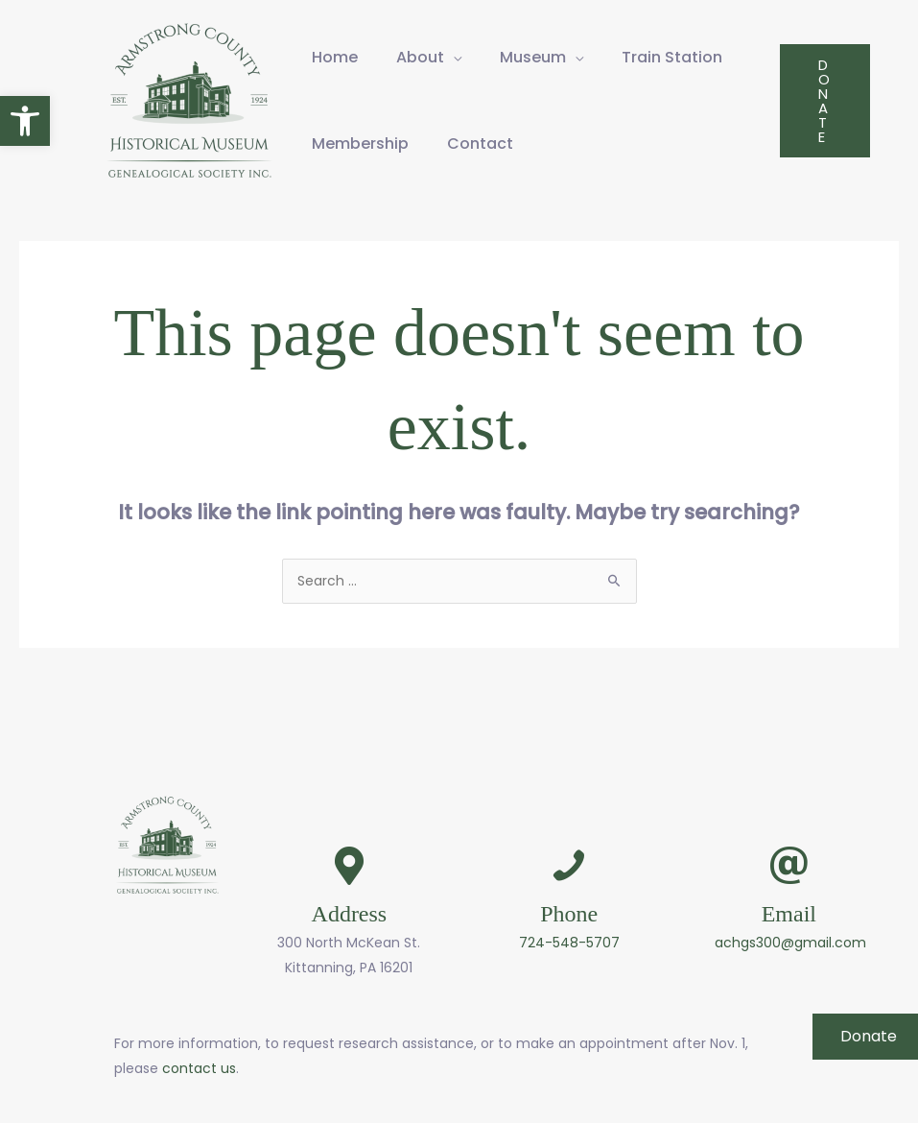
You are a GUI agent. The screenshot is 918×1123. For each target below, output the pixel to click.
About (420, 57)
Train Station (672, 57)
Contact (480, 143)
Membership (360, 143)
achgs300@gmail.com (790, 942)
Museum (533, 57)
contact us (199, 1068)
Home (335, 57)
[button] (25, 121)
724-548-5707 (569, 942)
